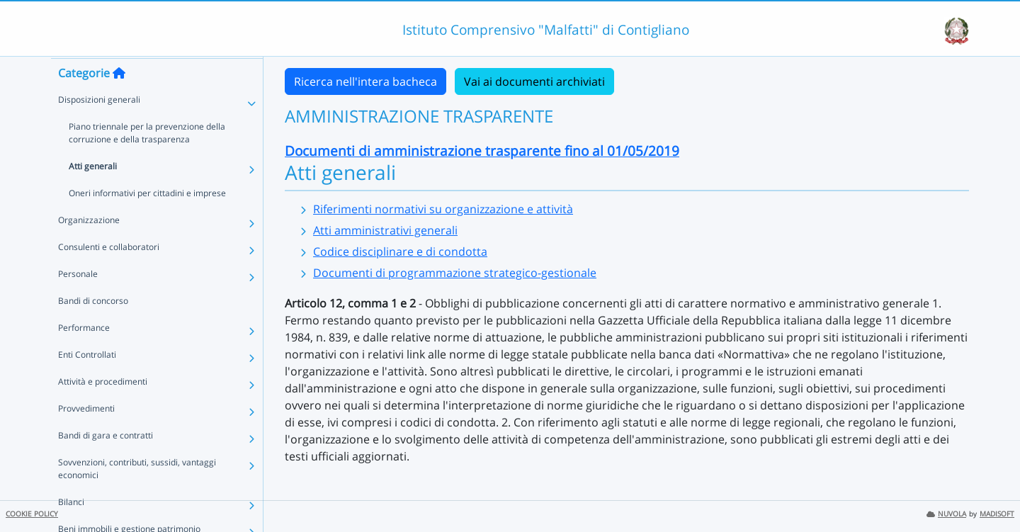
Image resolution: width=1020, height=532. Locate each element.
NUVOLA (946, 514)
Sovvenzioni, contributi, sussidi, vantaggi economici (137, 495)
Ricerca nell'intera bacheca (365, 81)
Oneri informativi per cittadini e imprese (147, 220)
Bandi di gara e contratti (105, 462)
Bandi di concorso (93, 328)
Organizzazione (89, 247)
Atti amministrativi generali (385, 230)
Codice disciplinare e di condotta (400, 251)
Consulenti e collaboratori (108, 274)
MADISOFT (997, 514)
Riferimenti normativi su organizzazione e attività (443, 209)
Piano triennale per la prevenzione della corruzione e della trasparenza (147, 159)
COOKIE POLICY (32, 514)
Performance (84, 355)
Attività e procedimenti (102, 408)
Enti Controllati (87, 381)
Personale (78, 301)
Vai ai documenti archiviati (534, 81)
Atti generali (93, 193)
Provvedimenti (86, 435)
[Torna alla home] (119, 100)
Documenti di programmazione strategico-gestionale (454, 273)
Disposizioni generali (99, 126)
